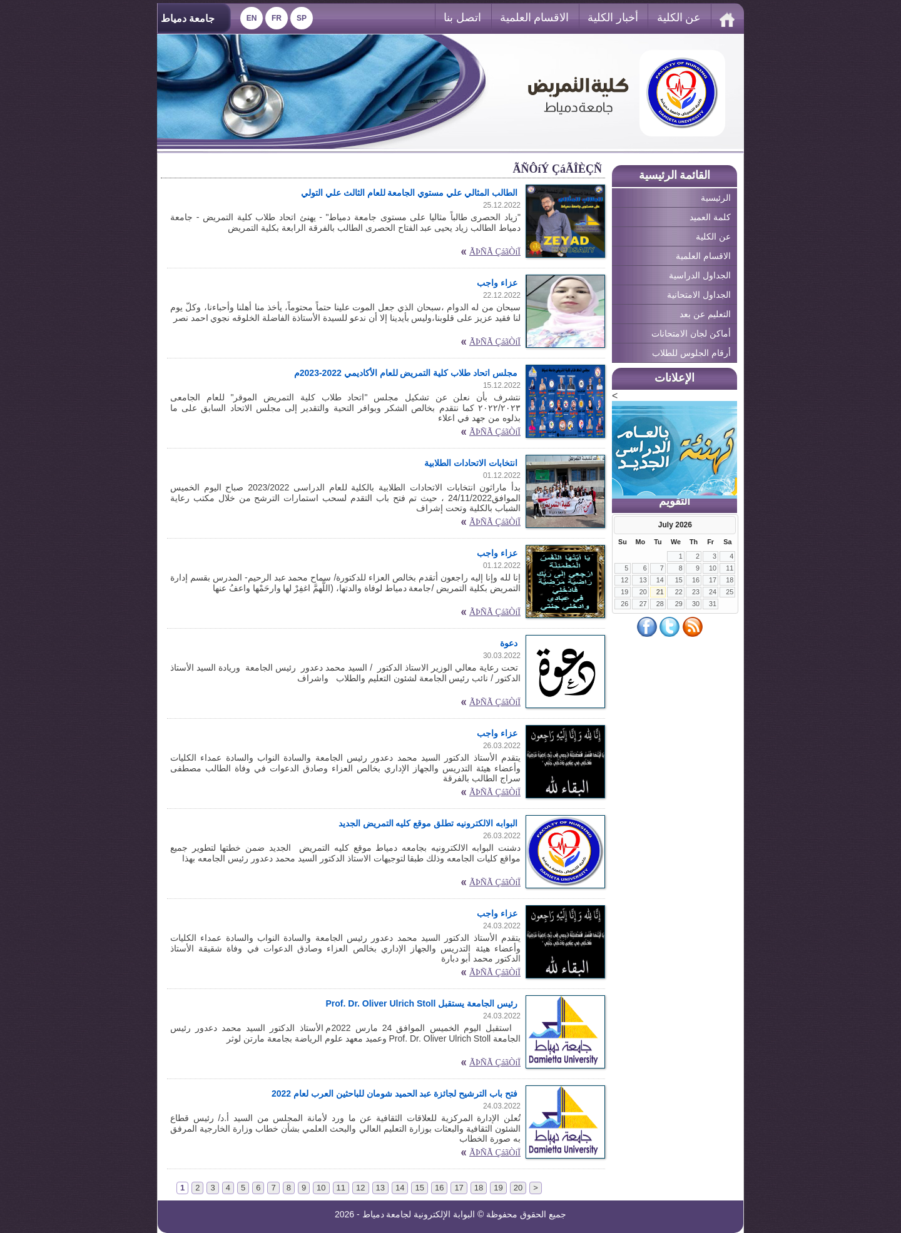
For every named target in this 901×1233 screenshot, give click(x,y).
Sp (302, 18)
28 (660, 603)
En (252, 18)
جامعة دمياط (188, 18)
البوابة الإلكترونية (444, 1214)
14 (660, 580)
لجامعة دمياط (387, 1214)
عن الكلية (679, 17)
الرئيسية (716, 198)
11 (729, 568)
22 (679, 592)
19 (624, 592)
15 (679, 580)
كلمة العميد (710, 217)
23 (696, 592)
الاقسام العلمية (534, 17)
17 (712, 580)
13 (643, 580)
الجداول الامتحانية (699, 295)
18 (729, 580)
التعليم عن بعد (705, 314)
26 (624, 603)
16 (696, 580)
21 (660, 592)
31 (712, 603)
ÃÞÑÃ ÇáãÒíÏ (495, 251)
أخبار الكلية (613, 17)
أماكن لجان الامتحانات (691, 333)
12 (624, 580)
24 (712, 592)
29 (679, 603)
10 (712, 568)
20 (643, 592)
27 (643, 603)
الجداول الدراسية (700, 275)
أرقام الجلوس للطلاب (691, 353)
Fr (277, 18)
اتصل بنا (462, 17)
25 (729, 592)
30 (696, 603)
